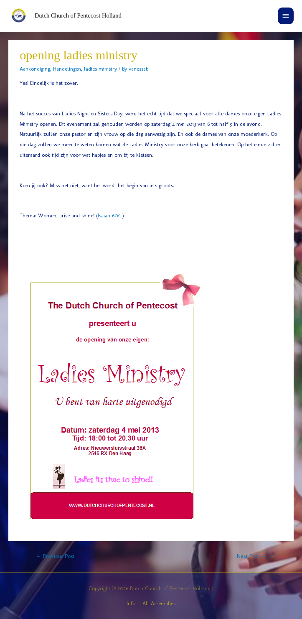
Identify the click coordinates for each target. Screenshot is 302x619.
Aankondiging (35, 69)
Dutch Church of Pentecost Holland (78, 15)
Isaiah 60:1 (109, 215)
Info (131, 603)
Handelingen (67, 69)
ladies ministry (100, 69)
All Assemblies (158, 603)
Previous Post (55, 556)
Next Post (251, 556)
